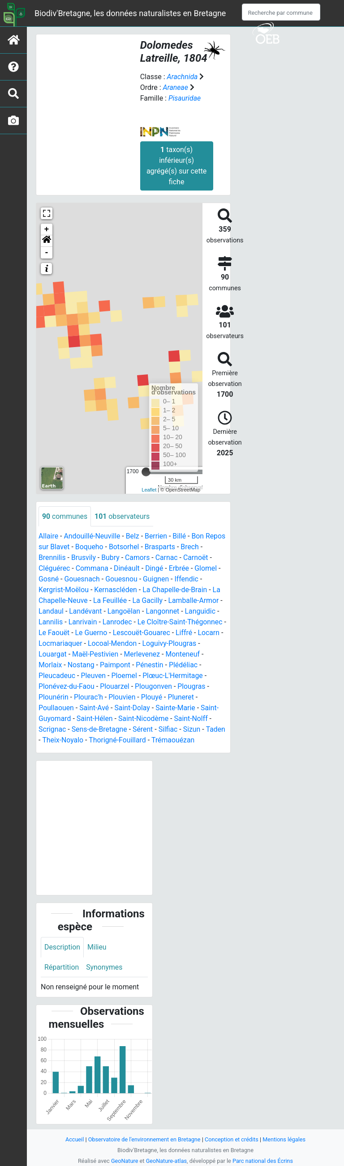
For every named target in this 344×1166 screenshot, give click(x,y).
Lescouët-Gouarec (142, 633)
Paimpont (115, 665)
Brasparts (161, 547)
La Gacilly (148, 601)
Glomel (207, 568)
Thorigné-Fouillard (118, 740)
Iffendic (188, 579)
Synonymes (104, 967)
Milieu (97, 947)
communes (65, 516)
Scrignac (52, 729)
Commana (92, 568)
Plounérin (54, 697)
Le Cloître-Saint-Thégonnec (181, 622)
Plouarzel (115, 687)
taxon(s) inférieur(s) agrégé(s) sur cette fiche (176, 165)
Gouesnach (82, 579)
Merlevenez (143, 654)
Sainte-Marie (177, 708)
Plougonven (154, 687)
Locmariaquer (61, 644)
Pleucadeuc (57, 676)
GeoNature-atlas (166, 1161)
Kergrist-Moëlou (64, 590)
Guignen (157, 579)
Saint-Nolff (193, 719)
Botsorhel (124, 547)
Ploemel (125, 676)
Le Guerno (91, 633)
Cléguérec (54, 568)
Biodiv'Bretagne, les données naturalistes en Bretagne (130, 13)
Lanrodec (118, 622)
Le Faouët (54, 633)
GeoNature (124, 1161)
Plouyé (152, 697)
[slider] (146, 471)
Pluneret (182, 697)
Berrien (157, 536)
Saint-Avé (95, 708)
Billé (180, 536)
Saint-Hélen (95, 719)
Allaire (49, 536)
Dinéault (128, 568)
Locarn (210, 633)
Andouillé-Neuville (92, 536)
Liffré (185, 633)
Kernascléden (116, 590)
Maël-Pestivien (96, 654)
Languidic (201, 611)
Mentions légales (285, 1139)
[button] (46, 241)
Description (62, 947)
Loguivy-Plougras (170, 644)
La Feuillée (111, 601)
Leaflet (149, 489)
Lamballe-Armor (194, 601)
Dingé (155, 568)
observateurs (122, 516)
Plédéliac (184, 665)
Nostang (81, 665)
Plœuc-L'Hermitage (173, 676)
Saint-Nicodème (144, 719)
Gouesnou (122, 579)
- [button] (46, 252)
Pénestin (150, 665)
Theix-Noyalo (63, 740)
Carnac (167, 558)
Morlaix (50, 665)
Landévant (86, 611)
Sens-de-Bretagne (100, 729)
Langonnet (164, 611)
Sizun (193, 729)
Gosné (49, 579)
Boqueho (90, 547)
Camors (138, 558)
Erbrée (180, 568)
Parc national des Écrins (263, 1161)
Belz (133, 536)
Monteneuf (184, 654)
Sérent (143, 729)
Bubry (111, 558)
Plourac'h (89, 697)
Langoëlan (124, 611)
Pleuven (93, 676)
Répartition (61, 967)
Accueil (73, 1139)
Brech (191, 547)
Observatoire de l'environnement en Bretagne (144, 1139)
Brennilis (52, 558)
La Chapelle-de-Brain (176, 590)
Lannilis (51, 622)
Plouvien (123, 697)
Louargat (53, 654)
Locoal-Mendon (113, 644)
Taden (217, 729)
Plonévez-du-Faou (67, 687)
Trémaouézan (174, 740)
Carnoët (197, 558)
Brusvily (84, 558)
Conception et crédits (232, 1139)
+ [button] (46, 229)
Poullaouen (56, 708)
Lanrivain (83, 622)
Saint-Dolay (133, 708)
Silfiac (169, 729)
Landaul (51, 611)
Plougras (193, 687)
